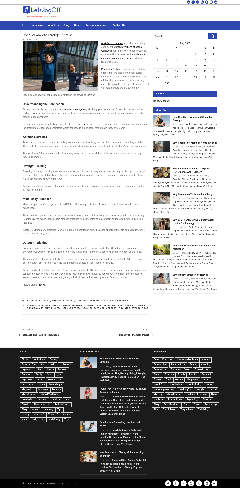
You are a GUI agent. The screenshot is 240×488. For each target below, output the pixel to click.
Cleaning (199, 227)
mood (115, 305)
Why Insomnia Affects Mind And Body (192, 194)
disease (50, 369)
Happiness (189, 128)
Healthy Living (165, 131)
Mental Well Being (99, 305)
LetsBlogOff (200, 153)
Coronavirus (160, 369)
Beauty (202, 278)
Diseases (63, 369)
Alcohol (26, 359)
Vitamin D (53, 414)
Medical (166, 208)
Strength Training (116, 301)
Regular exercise (93, 308)
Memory (157, 157)
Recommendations (97, 25)
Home (195, 205)
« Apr (166, 83)
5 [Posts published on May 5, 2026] (167, 60)
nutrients (203, 182)
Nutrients (193, 182)
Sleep (208, 208)
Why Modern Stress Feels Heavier (190, 274)
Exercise (68, 301)
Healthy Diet (173, 182)
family (39, 374)
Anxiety (57, 301)
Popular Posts (205, 131)
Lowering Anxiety (74, 305)
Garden (141, 400)
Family (176, 282)
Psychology (196, 157)
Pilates (56, 308)
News (77, 25)
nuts (67, 399)
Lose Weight (55, 384)
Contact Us (118, 25)
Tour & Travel (169, 409)
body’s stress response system (70, 109)
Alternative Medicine (124, 396)
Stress (163, 212)
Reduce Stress (71, 308)
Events (157, 374)
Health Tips (203, 230)
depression (27, 369)
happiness (178, 128)
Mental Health (169, 157)
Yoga (145, 308)
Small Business (172, 404)
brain (211, 146)
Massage (43, 389)
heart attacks (54, 379)
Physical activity (109, 69)
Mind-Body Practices (89, 301)
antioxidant (40, 359)
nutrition (56, 399)
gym (59, 374)
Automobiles (160, 364)
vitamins (67, 414)
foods (198, 179)
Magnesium (28, 389)
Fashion (193, 374)
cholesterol (65, 364)
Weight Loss (183, 186)
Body (205, 124)
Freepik (42, 284)
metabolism (195, 259)
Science (207, 399)
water (25, 419)
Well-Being (169, 134)
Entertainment (202, 369)
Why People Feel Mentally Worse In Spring (195, 142)
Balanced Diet (196, 175)
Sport (155, 134)
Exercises (177, 150)
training (26, 414)
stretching (48, 409)
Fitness (185, 179)
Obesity (166, 263)
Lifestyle (177, 131)
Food (192, 179)
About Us (53, 25)
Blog (66, 25)
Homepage (37, 25)
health (205, 128)
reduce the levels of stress (88, 124)
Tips (161, 134)
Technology (211, 404)
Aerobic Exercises (38, 301)
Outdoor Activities (132, 305)
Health (198, 128)
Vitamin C (39, 414)
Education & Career (180, 369)
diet (206, 227)
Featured (206, 374)
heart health (159, 259)
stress (136, 308)
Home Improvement (164, 389)
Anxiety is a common (112, 43)
